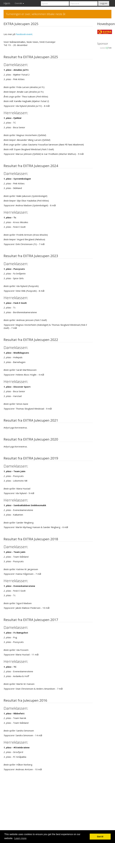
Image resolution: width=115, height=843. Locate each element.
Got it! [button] (100, 836)
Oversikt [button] (19, 3)
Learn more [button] (20, 838)
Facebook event (24, 34)
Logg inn (103, 3)
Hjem (7, 3)
